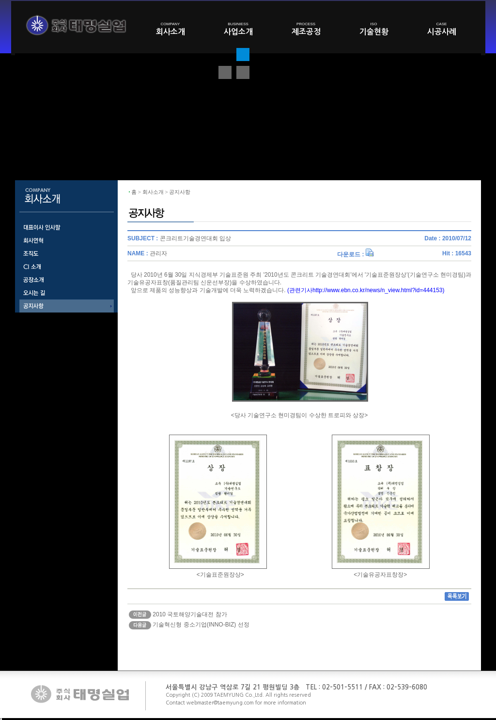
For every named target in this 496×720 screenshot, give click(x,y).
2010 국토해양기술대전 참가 (190, 614)
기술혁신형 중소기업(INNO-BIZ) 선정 (201, 624)
